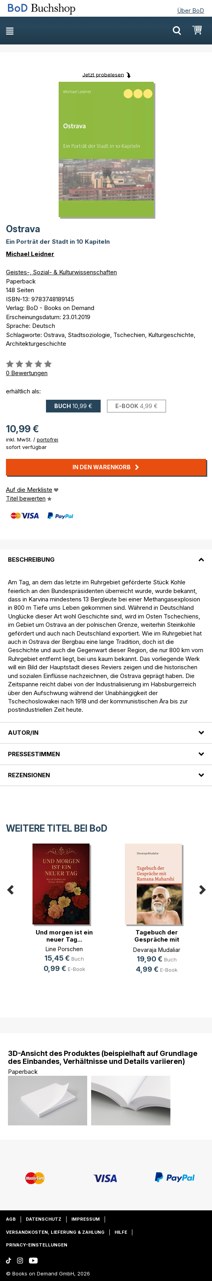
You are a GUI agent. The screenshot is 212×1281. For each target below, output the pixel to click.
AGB (11, 1219)
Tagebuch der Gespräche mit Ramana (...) (156, 939)
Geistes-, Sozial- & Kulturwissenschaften (61, 272)
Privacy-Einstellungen (36, 1245)
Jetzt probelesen (103, 74)
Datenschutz (43, 1219)
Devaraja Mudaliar (156, 949)
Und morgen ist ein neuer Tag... (64, 935)
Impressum (85, 1219)
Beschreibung (31, 559)
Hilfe (121, 1232)
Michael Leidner (30, 254)
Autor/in (23, 732)
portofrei (47, 439)
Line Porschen (64, 949)
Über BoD (190, 10)
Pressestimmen (34, 754)
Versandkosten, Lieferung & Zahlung (55, 1232)
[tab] (106, 554)
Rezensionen (29, 775)
